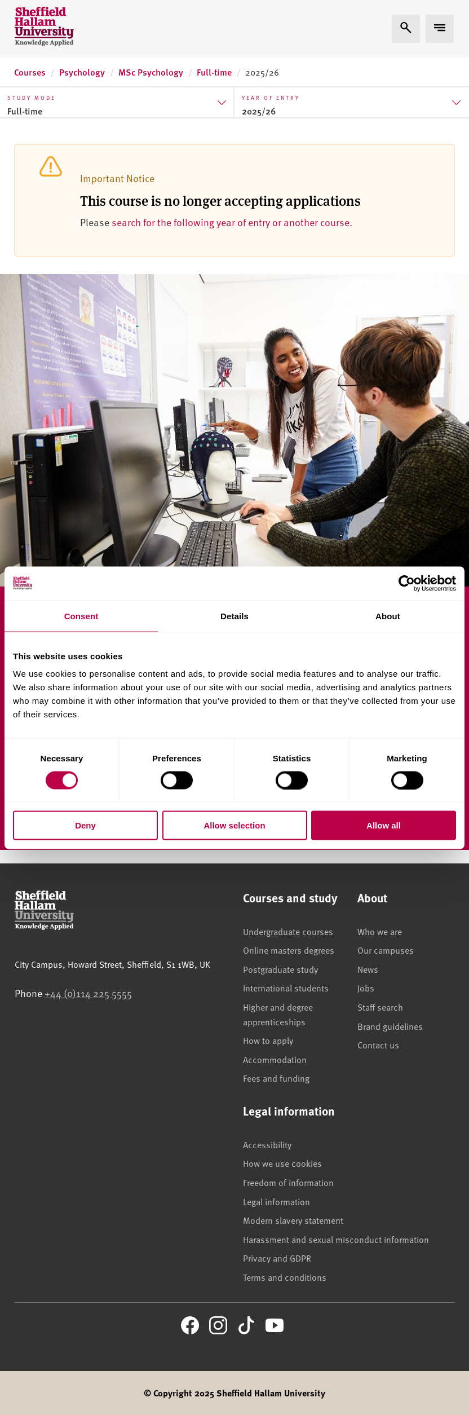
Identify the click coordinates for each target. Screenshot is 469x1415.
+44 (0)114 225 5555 (88, 993)
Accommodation (275, 1059)
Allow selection (234, 825)
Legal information (276, 1201)
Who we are (379, 931)
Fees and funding (276, 1078)
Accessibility (267, 1144)
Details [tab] (234, 615)
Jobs (365, 987)
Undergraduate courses (288, 931)
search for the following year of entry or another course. (232, 222)
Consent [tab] (81, 615)
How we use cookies (282, 1163)
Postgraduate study (280, 969)
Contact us (378, 1044)
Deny (85, 825)
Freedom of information (288, 1182)
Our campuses (385, 950)
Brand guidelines (390, 1026)
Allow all (383, 825)
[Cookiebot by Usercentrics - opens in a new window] (406, 583)
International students (286, 987)
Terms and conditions (284, 1277)
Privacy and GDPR (277, 1257)
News (367, 969)
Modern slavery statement (293, 1220)
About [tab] (387, 615)
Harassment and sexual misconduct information (336, 1239)
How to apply (268, 1040)
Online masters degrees (288, 950)
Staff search (380, 1006)
